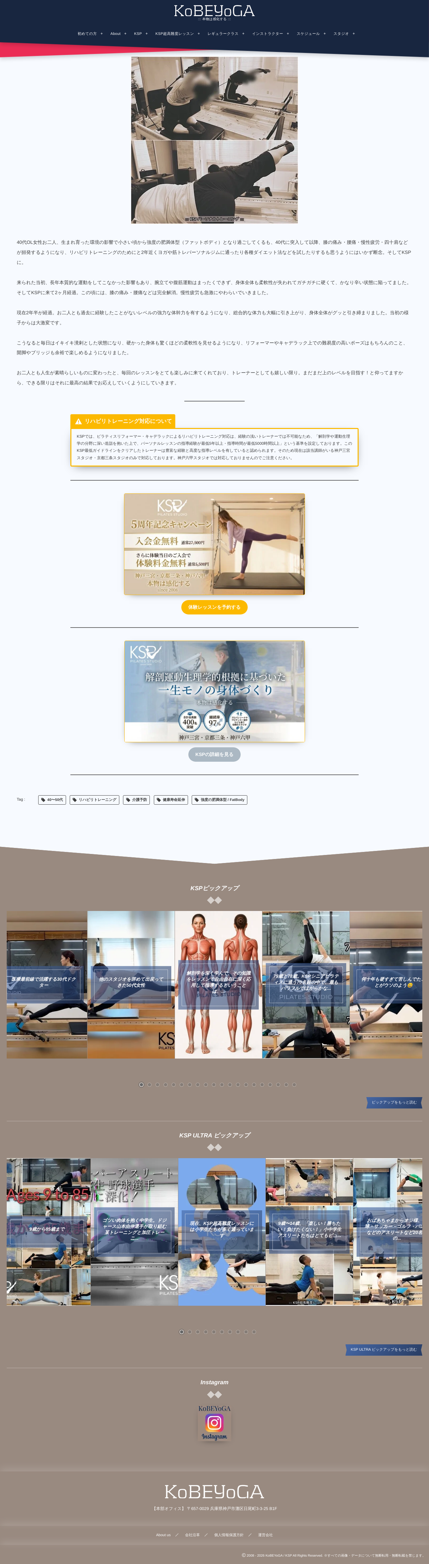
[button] (141, 1084)
